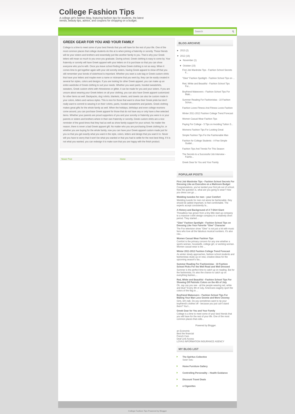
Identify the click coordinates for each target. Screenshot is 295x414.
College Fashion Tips (97, 12)
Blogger (212, 325)
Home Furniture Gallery (195, 366)
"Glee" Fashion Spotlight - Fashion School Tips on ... (208, 78)
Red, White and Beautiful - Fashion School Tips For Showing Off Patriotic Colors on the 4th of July (204, 281)
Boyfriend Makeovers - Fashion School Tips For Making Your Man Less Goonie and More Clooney (203, 296)
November (188, 60)
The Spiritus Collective (194, 357)
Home (122, 159)
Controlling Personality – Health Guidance (205, 373)
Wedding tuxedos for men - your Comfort (199, 197)
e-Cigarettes (188, 386)
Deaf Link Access (185, 339)
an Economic (183, 331)
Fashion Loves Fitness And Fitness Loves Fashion (207, 108)
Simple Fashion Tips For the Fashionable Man (205, 135)
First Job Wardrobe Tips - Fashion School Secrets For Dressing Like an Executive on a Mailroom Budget (205, 183)
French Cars (183, 336)
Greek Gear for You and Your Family (200, 162)
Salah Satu (187, 360)
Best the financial (185, 333)
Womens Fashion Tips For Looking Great (203, 129)
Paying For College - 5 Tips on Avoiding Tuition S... (207, 124)
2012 (183, 56)
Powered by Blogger (157, 411)
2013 (183, 50)
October (187, 65)
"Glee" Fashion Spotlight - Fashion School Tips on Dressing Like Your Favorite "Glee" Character (204, 224)
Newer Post (66, 159)
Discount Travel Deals (194, 379)
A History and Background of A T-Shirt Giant (200, 210)
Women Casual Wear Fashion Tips (199, 119)
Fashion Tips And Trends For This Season (203, 148)
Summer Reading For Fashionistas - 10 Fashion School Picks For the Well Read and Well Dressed (203, 265)
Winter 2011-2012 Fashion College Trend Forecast (207, 113)
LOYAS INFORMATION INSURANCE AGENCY (200, 341)
